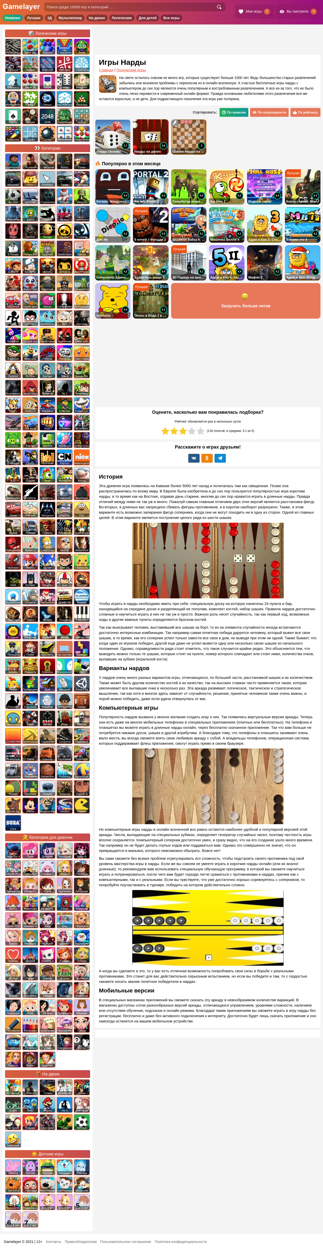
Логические (122, 18)
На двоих (97, 18)
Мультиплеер (70, 18)
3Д (49, 18)
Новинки (12, 18)
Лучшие (34, 18)
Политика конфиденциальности (181, 1242)
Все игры (171, 18)
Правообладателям (81, 1242)
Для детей (148, 18)
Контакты (53, 1242)
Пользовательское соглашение (125, 1242)
